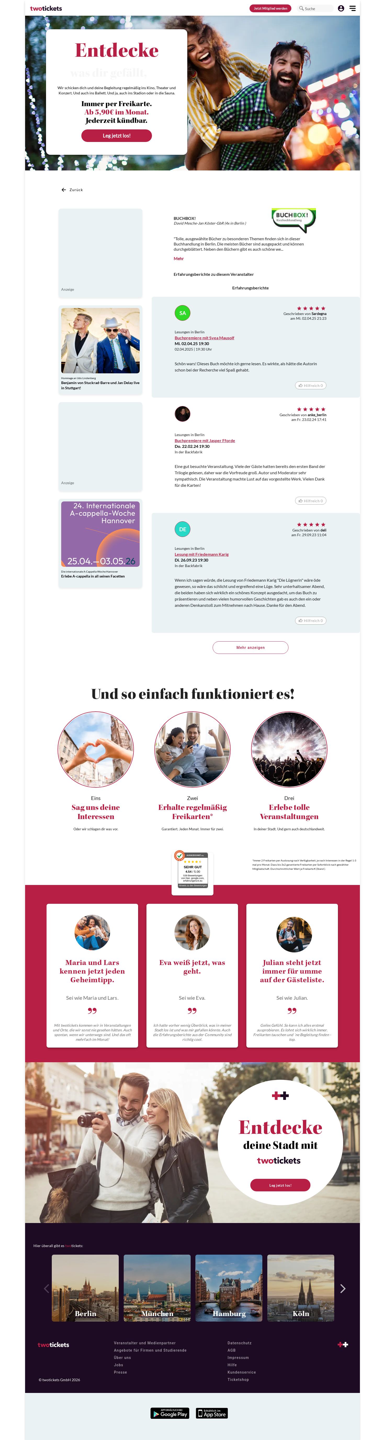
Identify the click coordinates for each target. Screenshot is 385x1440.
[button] (301, 8)
